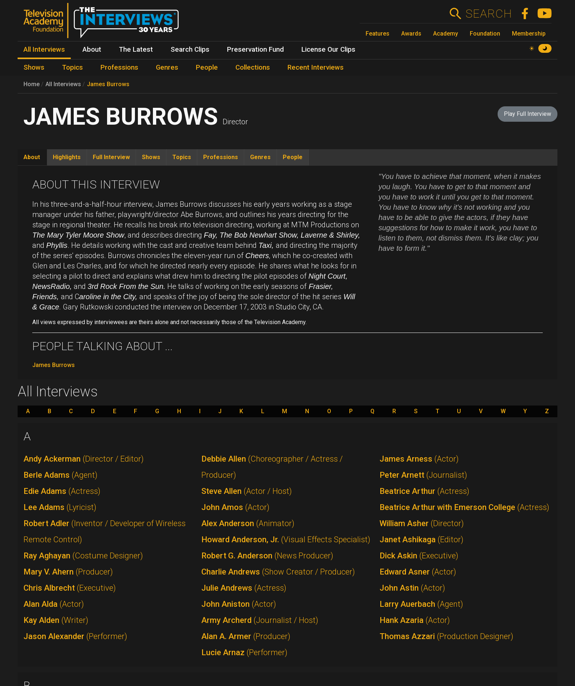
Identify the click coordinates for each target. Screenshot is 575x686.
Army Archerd (259, 620)
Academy (445, 33)
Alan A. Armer (245, 636)
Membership (529, 33)
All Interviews (63, 84)
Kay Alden (55, 620)
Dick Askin (419, 555)
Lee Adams (59, 507)
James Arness (419, 458)
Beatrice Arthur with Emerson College (464, 507)
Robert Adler (104, 531)
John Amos (235, 507)
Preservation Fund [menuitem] (255, 49)
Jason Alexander (75, 636)
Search (488, 13)
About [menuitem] (92, 49)
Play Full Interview (527, 113)
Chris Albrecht (69, 588)
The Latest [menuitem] (136, 49)
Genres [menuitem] (167, 67)
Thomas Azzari (446, 636)
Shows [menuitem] (33, 67)
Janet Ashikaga (422, 539)
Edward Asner (418, 571)
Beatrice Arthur (424, 491)
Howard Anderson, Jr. (285, 539)
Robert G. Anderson (267, 555)
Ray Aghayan (83, 555)
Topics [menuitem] (72, 67)
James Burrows (108, 84)
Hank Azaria (415, 620)
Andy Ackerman (83, 458)
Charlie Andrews (278, 571)
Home (31, 84)
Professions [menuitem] (119, 67)
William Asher (422, 523)
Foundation (485, 33)
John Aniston (238, 604)
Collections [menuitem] (252, 67)
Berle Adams (60, 475)
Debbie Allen (272, 467)
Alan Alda (53, 604)
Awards (411, 33)
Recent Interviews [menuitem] (316, 67)
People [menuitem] (207, 67)
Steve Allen (246, 491)
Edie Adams (61, 491)
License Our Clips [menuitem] (328, 49)
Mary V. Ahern (68, 571)
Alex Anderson (247, 523)
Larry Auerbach (421, 604)
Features (377, 33)
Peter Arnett (423, 475)
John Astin (412, 588)
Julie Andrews (243, 588)
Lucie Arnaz (244, 652)
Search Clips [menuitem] (190, 49)
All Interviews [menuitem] (44, 49)
